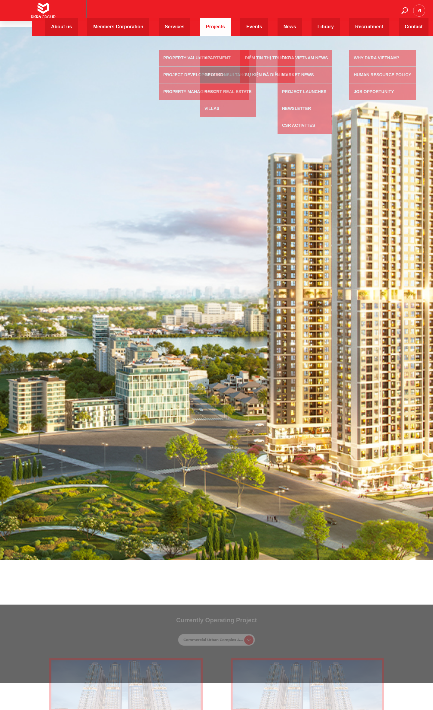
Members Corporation (183, 13)
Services (225, 13)
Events (278, 13)
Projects (253, 13)
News (301, 13)
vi (419, 13)
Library (324, 13)
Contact (384, 13)
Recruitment (354, 13)
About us (141, 13)
